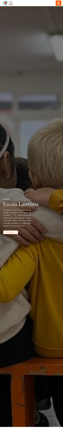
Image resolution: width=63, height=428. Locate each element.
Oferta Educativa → (10, 232)
